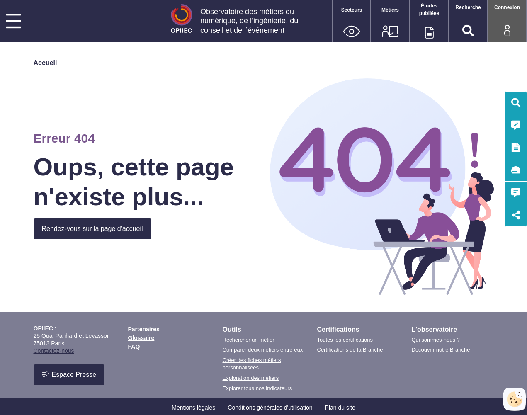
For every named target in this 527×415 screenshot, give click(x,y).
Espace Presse (69, 374)
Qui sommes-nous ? (436, 340)
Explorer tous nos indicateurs (257, 388)
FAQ (134, 346)
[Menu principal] (13, 22)
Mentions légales (193, 407)
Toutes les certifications (345, 340)
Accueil (45, 62)
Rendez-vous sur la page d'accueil (92, 228)
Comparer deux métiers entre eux (263, 350)
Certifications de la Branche (350, 350)
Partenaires (144, 329)
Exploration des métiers (251, 378)
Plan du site (340, 407)
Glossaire (141, 338)
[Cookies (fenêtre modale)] (514, 399)
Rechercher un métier (248, 340)
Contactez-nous (54, 350)
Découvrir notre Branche (441, 350)
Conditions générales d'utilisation (270, 407)
